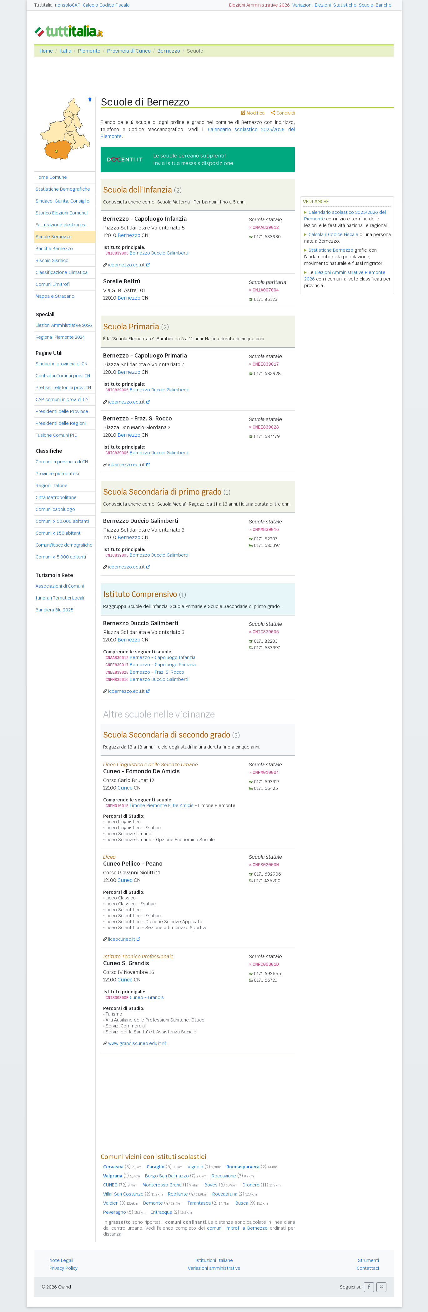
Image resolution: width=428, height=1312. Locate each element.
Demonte (163, 1203)
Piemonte (89, 51)
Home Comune (51, 177)
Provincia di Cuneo (129, 51)
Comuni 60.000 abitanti (62, 521)
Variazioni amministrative (214, 1268)
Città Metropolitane (56, 497)
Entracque (171, 1212)
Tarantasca (209, 1203)
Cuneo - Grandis (147, 997)
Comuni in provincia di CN (62, 462)
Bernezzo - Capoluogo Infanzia (162, 657)
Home (46, 51)
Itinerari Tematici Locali (60, 598)
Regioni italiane (52, 485)
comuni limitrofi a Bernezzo (237, 1228)
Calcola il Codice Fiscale (333, 234)
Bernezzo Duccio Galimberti (159, 253)
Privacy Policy (63, 1268)
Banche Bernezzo (54, 248)
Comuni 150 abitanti (59, 533)
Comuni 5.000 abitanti (61, 557)
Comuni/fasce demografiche (64, 545)
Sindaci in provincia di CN (61, 364)
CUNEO (120, 1185)
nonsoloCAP (67, 5)
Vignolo (204, 1167)
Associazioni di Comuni (60, 586)
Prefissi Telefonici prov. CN (63, 387)
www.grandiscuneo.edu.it (134, 1043)
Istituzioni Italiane (214, 1260)
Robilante (187, 1194)
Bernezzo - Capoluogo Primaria (163, 664)
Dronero (262, 1185)
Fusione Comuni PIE (56, 435)
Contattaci (368, 1268)
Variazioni (302, 5)
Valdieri (120, 1203)
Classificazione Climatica (62, 272)
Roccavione (233, 1176)
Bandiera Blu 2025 (54, 610)
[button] (369, 1287)
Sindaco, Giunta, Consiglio (62, 201)
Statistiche (344, 5)
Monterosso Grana (171, 1185)
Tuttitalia (43, 5)
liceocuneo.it (121, 939)
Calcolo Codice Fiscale (106, 5)
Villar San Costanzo (133, 1194)
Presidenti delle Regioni (61, 423)
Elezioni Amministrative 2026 (259, 5)
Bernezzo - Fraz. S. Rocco (157, 672)
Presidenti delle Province (62, 411)
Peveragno (124, 1212)
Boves (221, 1185)
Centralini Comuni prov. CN (63, 375)
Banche (383, 5)
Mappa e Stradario (55, 296)
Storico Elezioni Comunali (62, 213)
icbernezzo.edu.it (126, 265)
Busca (251, 1203)
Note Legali (61, 1260)
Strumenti (368, 1260)
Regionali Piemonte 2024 (60, 337)
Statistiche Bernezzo (331, 250)
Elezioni (323, 5)
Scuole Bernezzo (54, 236)
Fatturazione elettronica (61, 225)
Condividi (283, 113)
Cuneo (125, 788)
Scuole (366, 5)
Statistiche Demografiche (63, 189)
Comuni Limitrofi (53, 284)
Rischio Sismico (52, 260)
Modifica (252, 113)
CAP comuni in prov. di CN (62, 399)
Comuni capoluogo (55, 509)
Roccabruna (234, 1194)
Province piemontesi (57, 473)
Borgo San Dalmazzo (176, 1176)
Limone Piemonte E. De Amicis (162, 805)
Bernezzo (168, 51)
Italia (65, 51)
